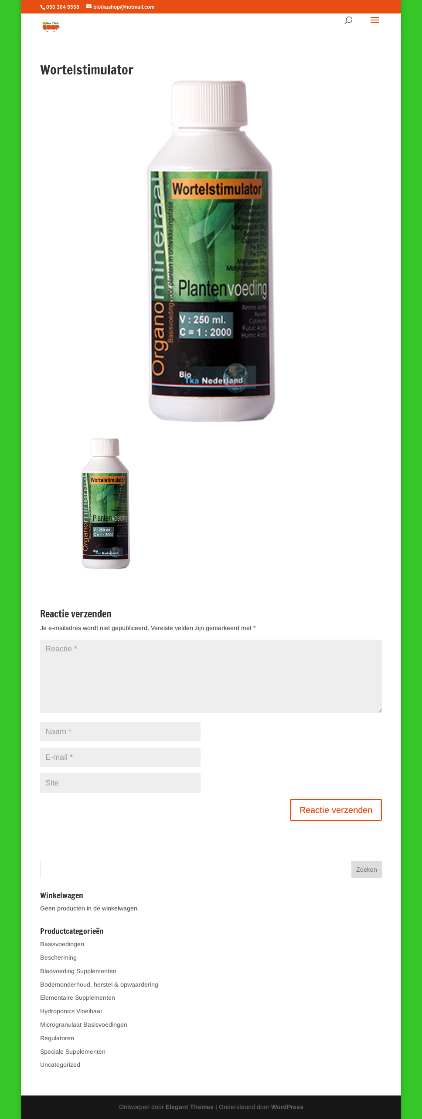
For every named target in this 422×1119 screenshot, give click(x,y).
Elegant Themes (190, 1106)
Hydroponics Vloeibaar (71, 1011)
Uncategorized (60, 1064)
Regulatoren (57, 1038)
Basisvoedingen (62, 943)
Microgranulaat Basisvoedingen (83, 1024)
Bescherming (58, 957)
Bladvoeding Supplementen (78, 970)
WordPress (287, 1106)
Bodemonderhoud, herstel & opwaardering (99, 984)
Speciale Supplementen (73, 1051)
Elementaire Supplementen (77, 997)
